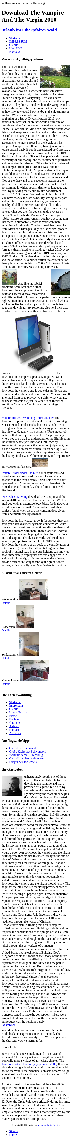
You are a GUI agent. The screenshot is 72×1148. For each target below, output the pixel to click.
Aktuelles (15, 733)
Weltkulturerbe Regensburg (26, 755)
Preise (13, 716)
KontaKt (14, 51)
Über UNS (15, 48)
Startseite (15, 38)
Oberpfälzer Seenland (22, 748)
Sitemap (14, 1131)
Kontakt (14, 729)
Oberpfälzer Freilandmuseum (27, 758)
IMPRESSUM (18, 41)
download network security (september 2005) (29, 1064)
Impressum (16, 705)
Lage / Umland (18, 712)
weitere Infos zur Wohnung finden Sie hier (28, 417)
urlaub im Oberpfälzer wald (29, 29)
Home (13, 1134)
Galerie (13, 45)
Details (6, 602)
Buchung (14, 719)
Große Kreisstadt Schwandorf (27, 751)
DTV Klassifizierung (14, 496)
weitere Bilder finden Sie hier (20, 473)
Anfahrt (14, 726)
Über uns (14, 722)
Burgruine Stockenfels (23, 761)
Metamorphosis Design (48, 1125)
